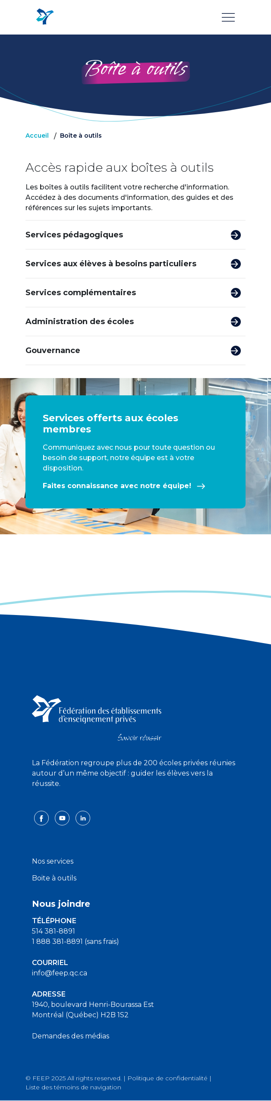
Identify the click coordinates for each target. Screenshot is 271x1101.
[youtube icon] (63, 817)
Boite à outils (54, 878)
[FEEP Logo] (45, 17)
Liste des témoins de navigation (73, 1087)
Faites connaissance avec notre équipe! (124, 486)
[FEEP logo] (96, 717)
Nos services (52, 861)
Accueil (37, 135)
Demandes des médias (70, 1036)
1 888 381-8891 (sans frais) (75, 941)
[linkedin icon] (82, 817)
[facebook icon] (42, 817)
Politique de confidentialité (167, 1078)
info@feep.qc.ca (59, 973)
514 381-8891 (53, 931)
